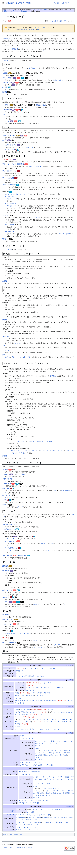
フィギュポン (30, 695)
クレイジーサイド (10, 203)
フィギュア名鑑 (19, 695)
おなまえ (50, 709)
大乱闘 (4, 73)
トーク (39, 27)
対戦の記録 (58, 822)
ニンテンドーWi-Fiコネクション (25, 717)
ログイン (46, 9)
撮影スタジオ (22, 555)
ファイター (5, 60)
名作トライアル (7, 590)
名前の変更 (47, 693)
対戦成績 (5, 566)
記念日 (65, 755)
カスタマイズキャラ (24, 633)
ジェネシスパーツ (18, 453)
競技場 (53, 741)
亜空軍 (30, 166)
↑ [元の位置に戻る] (7, 655)
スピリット (37, 217)
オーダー (43, 777)
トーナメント (6, 82)
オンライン (19, 827)
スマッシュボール (16, 451)
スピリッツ (5, 215)
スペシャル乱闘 (7, 78)
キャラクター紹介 (8, 619)
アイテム (32, 68)
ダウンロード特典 (64, 234)
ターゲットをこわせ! (9, 135)
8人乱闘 (4, 87)
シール (51, 543)
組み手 (4, 140)
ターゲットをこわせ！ (42, 668)
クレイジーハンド (21, 194)
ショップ (5, 504)
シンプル (5, 105)
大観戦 (4, 281)
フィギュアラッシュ (11, 548)
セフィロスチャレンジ (9, 642)
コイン (9, 539)
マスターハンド (9, 194)
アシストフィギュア (31, 451)
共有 (3, 355)
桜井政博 (15, 49)
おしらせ (47, 729)
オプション (5, 614)
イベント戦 (5, 121)
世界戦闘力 (53, 376)
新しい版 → (32, 29)
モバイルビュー (30, 847)
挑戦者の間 (45, 817)
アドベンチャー (7, 159)
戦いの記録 (5, 571)
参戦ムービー (37, 604)
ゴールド (20, 507)
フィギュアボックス (8, 529)
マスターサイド (9, 196)
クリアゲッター (7, 624)
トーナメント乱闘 (25, 693)
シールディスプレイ (25, 722)
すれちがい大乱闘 (8, 178)
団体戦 (4, 92)
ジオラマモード (7, 555)
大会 (3, 345)
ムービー (5, 602)
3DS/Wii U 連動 (48, 765)
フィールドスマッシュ (9, 171)
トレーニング (6, 114)
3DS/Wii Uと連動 (10, 633)
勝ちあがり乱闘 (41, 105)
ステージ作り (6, 483)
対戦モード (19, 671)
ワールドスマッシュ (8, 185)
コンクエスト (6, 336)
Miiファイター (27, 357)
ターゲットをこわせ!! (60, 712)
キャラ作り (5, 488)
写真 (13, 357)
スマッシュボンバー (8, 149)
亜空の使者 (24, 712)
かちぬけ (34, 709)
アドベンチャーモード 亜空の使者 (13, 164)
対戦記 (54, 700)
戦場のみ (31, 441)
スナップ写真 (20, 474)
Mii (55, 490)
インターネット (7, 250)
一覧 (21, 834)
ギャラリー (27, 700)
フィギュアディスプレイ (10, 524)
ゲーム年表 (24, 724)
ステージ (18, 357)
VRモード (5, 239)
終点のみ (40, 441)
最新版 (21, 29)
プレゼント (5, 638)
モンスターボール (45, 451)
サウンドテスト (7, 479)
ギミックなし (22, 441)
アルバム (5, 474)
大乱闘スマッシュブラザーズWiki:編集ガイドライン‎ (17, 11)
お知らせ (21, 703)
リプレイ (7, 357)
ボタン (61, 809)
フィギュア (44, 543)
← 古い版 (15, 29)
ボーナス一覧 (62, 700)
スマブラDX (7, 39)
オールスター (6, 109)
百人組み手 (59, 687)
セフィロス (56, 645)
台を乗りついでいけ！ (57, 668)
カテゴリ (6, 834)
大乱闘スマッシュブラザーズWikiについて (13, 847)
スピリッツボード (10, 231)
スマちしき (5, 597)
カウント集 (39, 729)
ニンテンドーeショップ (31, 827)
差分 (9, 29)
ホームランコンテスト (9, 145)
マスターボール (57, 451)
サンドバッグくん (27, 147)
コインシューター (10, 541)
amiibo (4, 500)
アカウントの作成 (37, 9)
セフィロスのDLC (39, 647)
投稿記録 (45, 27)
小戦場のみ (49, 441)
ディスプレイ (39, 695)
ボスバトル (33, 714)
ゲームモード (34, 665)
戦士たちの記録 (58, 80)
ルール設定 (30, 812)
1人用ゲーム (20, 668)
